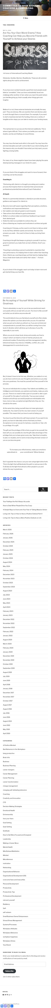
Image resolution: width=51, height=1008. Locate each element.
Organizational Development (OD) (14, 876)
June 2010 (6, 725)
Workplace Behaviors (10, 933)
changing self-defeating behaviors (15, 790)
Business (6, 761)
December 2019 (8, 656)
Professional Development (12, 896)
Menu (25, 18)
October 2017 (8, 701)
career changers (8, 770)
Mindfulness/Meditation (11, 851)
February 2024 (8, 570)
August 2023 (7, 591)
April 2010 (6, 733)
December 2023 (8, 574)
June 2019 (6, 680)
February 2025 (8, 550)
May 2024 (6, 566)
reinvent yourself (9, 900)
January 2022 (7, 635)
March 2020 (7, 644)
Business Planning (9, 765)
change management (10, 786)
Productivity (7, 888)
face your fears (8, 818)
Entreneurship (8, 814)
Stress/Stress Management (12, 920)
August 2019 (7, 672)
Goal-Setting (7, 827)
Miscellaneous (8, 859)
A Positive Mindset (9, 745)
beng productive (8, 753)
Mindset (6, 855)
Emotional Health (9, 810)
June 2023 (6, 599)
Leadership (7, 839)
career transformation (10, 782)
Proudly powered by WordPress (11, 1004)
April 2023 (6, 607)
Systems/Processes (10, 924)
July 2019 (6, 676)
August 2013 (7, 721)
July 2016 (6, 713)
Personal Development (11, 884)
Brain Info (6, 757)
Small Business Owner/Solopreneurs (15, 916)
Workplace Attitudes (10, 929)
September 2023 (9, 587)
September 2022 (9, 627)
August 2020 (7, 640)
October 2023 (8, 583)
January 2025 (8, 554)
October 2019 (8, 664)
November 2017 (8, 697)
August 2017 (7, 705)
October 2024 (8, 558)
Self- (4, 908)
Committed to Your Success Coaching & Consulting (21, 7)
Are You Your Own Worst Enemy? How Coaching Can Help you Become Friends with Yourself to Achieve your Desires (25, 36)
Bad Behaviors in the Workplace (14, 749)
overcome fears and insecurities (14, 880)
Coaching (6, 794)
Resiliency (6, 904)
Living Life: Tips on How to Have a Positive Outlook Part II (22, 514)
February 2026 (8, 534)
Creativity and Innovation (12, 798)
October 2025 (8, 546)
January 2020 (8, 652)
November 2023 (8, 578)
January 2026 (8, 538)
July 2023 (6, 595)
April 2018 (6, 684)
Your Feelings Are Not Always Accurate (16, 501)
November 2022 (8, 623)
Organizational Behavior (11, 871)
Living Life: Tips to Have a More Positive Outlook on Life (22, 518)
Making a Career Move (10, 843)
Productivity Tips (9, 892)
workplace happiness (10, 937)
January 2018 (7, 688)
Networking (7, 867)
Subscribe (9, 971)
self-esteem (7, 912)
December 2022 (8, 619)
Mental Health (8, 847)
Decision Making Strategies (12, 806)
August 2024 (7, 562)
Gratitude (6, 831)
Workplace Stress (9, 941)
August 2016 (7, 709)
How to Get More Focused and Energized (17, 835)
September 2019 (9, 668)
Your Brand (7, 945)
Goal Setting (7, 823)
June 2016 (6, 717)
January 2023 (8, 615)
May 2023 (6, 603)
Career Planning (8, 778)
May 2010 (6, 729)
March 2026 (7, 529)
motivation (6, 863)
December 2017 (8, 693)
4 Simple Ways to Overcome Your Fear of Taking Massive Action (25, 510)
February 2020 (8, 648)
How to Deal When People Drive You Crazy (17, 505)
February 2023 (8, 611)
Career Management (10, 774)
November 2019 (8, 660)
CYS (4, 802)
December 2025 (8, 542)
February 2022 (8, 631)
